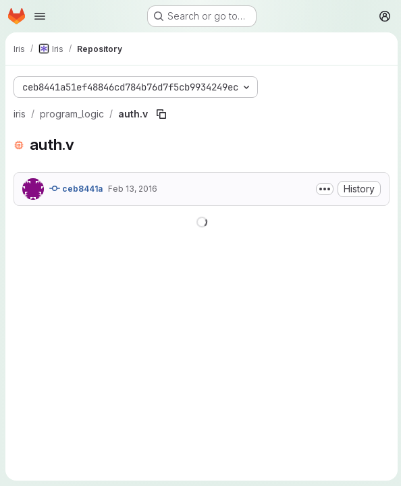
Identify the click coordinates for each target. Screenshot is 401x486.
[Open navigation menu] (40, 16)
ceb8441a (76, 188)
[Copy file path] (161, 114)
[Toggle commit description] (322, 189)
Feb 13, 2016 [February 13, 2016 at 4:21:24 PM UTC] (132, 189)
